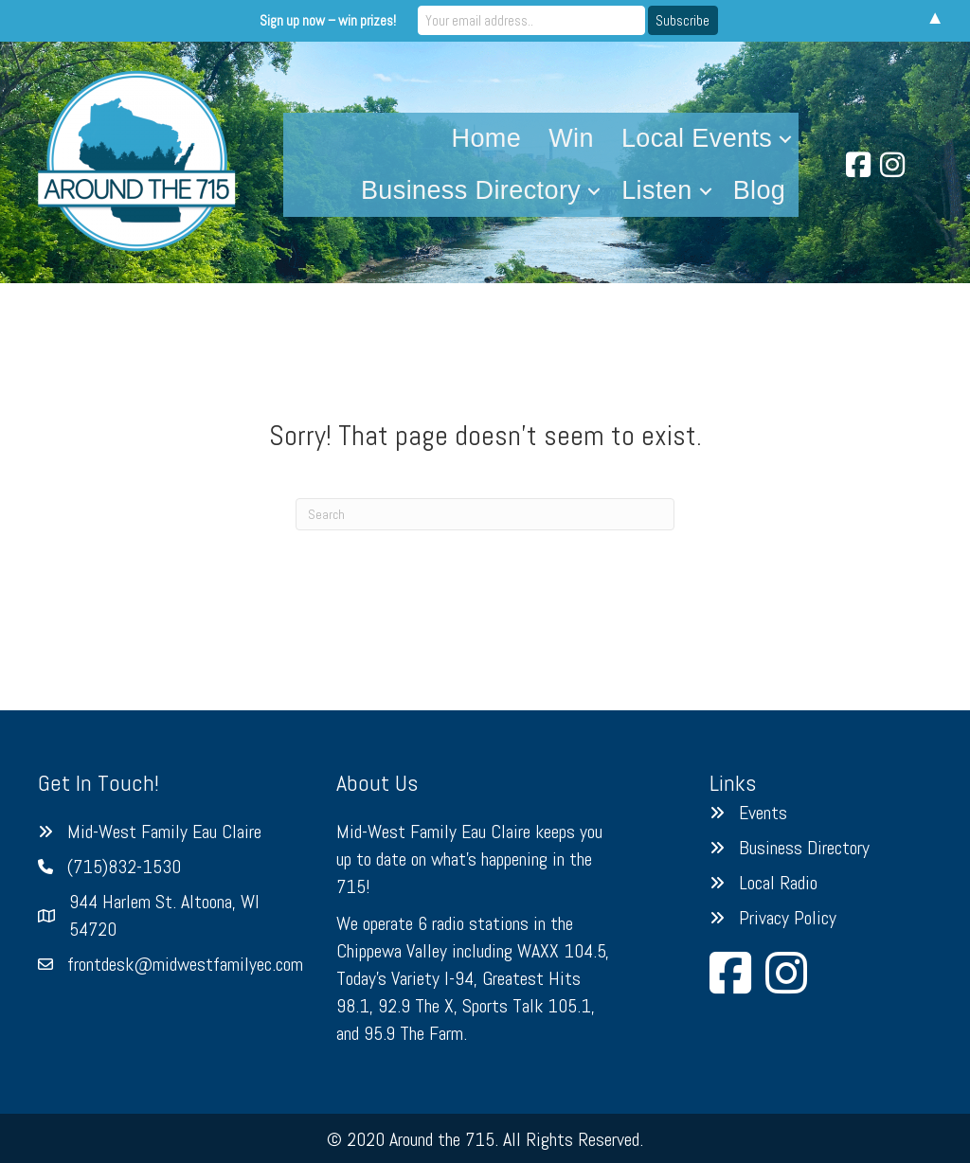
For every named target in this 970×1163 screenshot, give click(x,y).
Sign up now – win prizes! (328, 20)
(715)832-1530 (124, 866)
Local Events (696, 138)
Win (571, 138)
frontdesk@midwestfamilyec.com (185, 964)
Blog (759, 190)
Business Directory (471, 190)
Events (763, 812)
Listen (656, 190)
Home (487, 138)
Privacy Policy (787, 917)
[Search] (485, 514)
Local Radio (778, 882)
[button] (785, 139)
